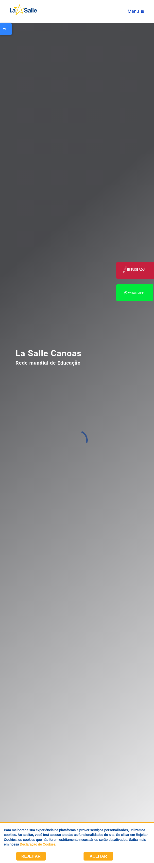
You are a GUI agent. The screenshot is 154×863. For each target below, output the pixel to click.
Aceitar (98, 856)
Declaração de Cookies (37, 844)
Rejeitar (31, 856)
